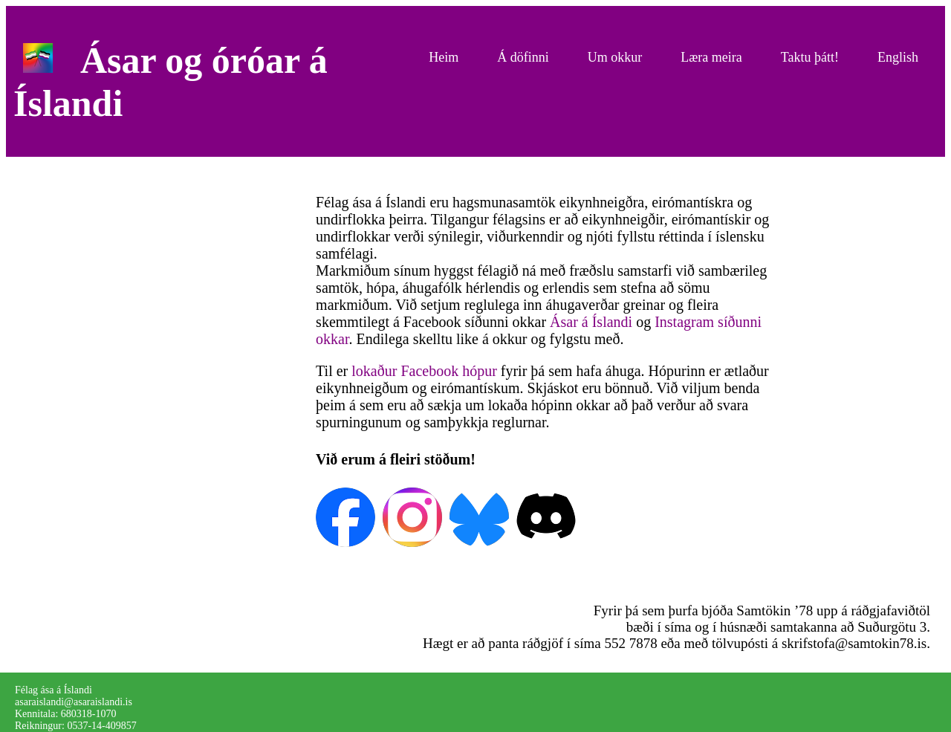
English (897, 57)
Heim (443, 57)
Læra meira (711, 57)
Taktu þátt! (810, 57)
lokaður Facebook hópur (424, 371)
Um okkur (615, 57)
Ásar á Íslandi (591, 322)
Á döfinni (523, 57)
